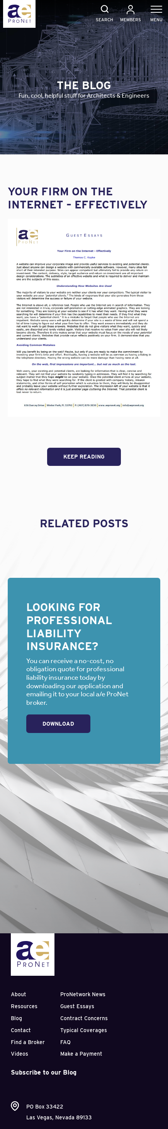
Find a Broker (28, 1042)
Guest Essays (77, 1006)
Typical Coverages (83, 1030)
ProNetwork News (82, 994)
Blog (16, 1018)
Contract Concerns (84, 1018)
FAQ (65, 1042)
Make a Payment (81, 1054)
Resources (24, 1006)
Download (58, 724)
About (18, 994)
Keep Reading (84, 457)
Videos (19, 1054)
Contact (21, 1030)
